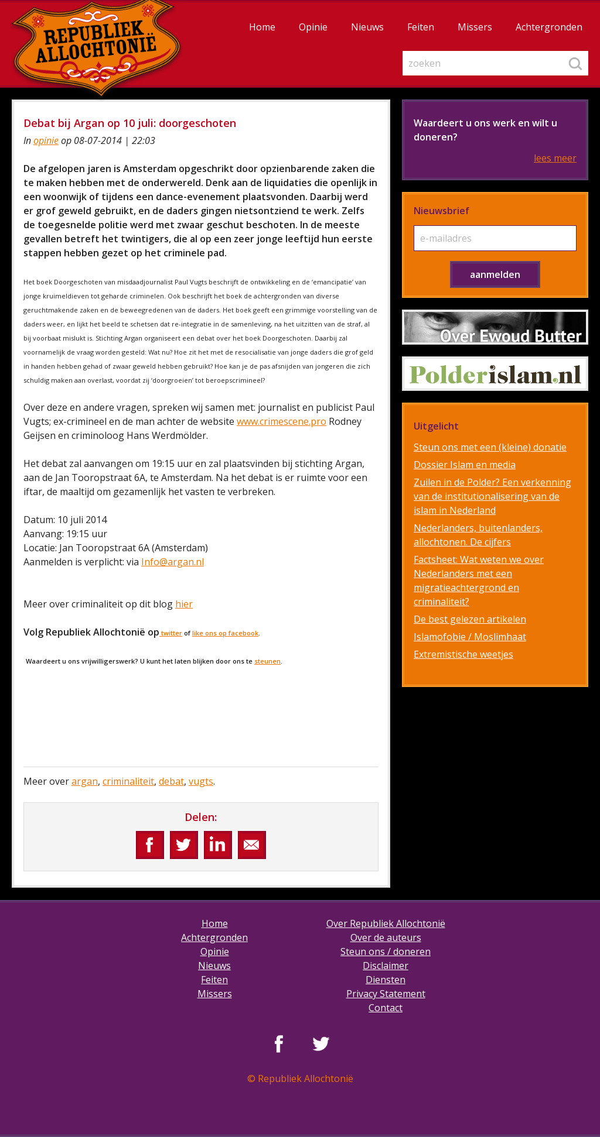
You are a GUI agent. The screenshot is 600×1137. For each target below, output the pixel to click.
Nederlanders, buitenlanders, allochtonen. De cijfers (478, 534)
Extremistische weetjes (463, 654)
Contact (386, 1007)
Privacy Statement (385, 993)
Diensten (385, 979)
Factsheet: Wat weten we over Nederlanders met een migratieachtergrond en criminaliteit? (479, 580)
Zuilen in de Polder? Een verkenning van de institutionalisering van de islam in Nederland (492, 496)
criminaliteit (128, 781)
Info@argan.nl (172, 561)
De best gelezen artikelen (470, 619)
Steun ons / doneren (385, 951)
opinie (46, 140)
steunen (267, 661)
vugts (201, 781)
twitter (170, 632)
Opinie (313, 26)
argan (84, 781)
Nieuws (367, 26)
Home (262, 26)
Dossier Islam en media (465, 464)
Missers (475, 26)
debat (171, 781)
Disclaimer (385, 965)
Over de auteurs (385, 937)
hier (184, 603)
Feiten (420, 26)
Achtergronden (549, 26)
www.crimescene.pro (281, 421)
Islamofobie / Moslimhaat (470, 636)
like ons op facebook (225, 632)
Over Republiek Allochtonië (385, 923)
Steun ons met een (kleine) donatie (490, 447)
